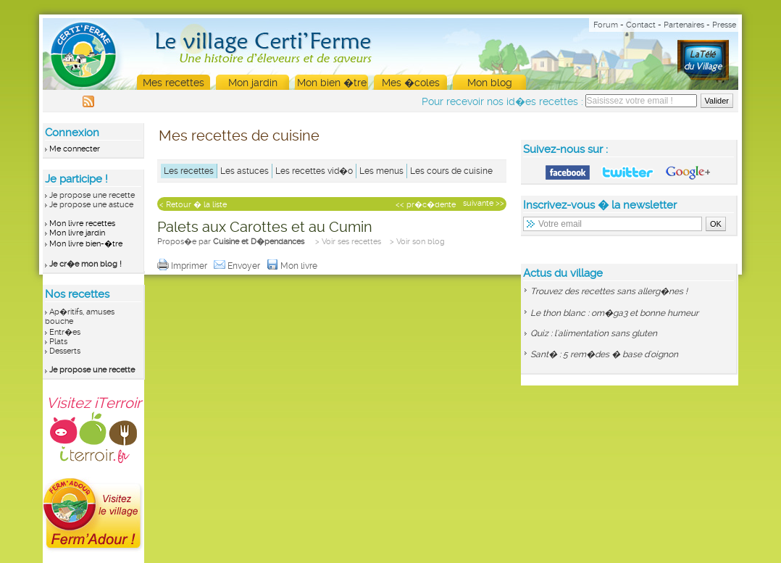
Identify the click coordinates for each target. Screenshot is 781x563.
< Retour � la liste (193, 204)
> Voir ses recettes (348, 241)
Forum (605, 25)
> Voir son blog (417, 241)
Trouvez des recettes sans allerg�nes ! (609, 291)
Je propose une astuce (91, 204)
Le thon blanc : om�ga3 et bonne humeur (614, 313)
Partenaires (684, 25)
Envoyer (238, 266)
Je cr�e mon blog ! (85, 264)
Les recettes (189, 171)
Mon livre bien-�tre (85, 244)
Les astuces (244, 171)
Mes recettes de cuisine (239, 135)
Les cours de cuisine (451, 171)
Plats (58, 341)
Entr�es (64, 332)
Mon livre (293, 266)
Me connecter (74, 149)
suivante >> (483, 203)
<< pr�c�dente (426, 204)
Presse (724, 25)
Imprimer (183, 266)
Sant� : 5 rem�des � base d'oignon (604, 354)
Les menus (381, 171)
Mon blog (489, 82)
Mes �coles (411, 82)
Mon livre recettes (82, 223)
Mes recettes (173, 82)
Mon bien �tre (332, 82)
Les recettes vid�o (314, 171)
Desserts (64, 351)
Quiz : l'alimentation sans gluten (593, 333)
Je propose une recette (92, 195)
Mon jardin (252, 82)
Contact (641, 25)
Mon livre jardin (77, 233)
